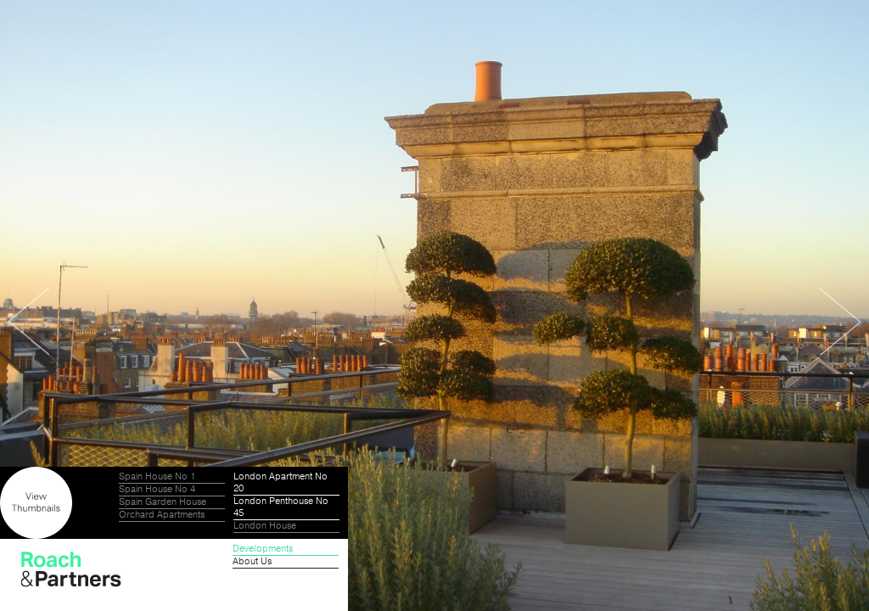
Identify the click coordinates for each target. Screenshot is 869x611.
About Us (252, 562)
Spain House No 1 (157, 477)
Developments (263, 549)
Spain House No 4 (157, 490)
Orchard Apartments (162, 515)
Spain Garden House (162, 502)
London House (264, 526)
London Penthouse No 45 (280, 507)
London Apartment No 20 (280, 483)
